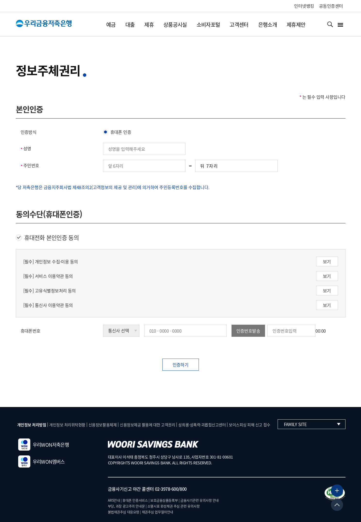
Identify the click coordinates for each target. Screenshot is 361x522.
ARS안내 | (115, 500)
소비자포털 (208, 24)
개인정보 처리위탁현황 (67, 425)
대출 (130, 24)
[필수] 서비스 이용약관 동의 (48, 276)
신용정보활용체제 (102, 425)
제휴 (149, 24)
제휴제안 (296, 24)
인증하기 (181, 364)
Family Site (312, 424)
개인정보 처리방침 (31, 425)
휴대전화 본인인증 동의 (47, 237)
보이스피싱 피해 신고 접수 (249, 425)
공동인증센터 (331, 6)
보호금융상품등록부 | (164, 500)
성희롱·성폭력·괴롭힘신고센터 (202, 425)
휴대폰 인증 (117, 132)
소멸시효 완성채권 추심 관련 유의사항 (173, 506)
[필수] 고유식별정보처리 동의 (49, 290)
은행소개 (267, 24)
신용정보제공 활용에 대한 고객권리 (147, 425)
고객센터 (239, 24)
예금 (111, 24)
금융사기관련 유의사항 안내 (199, 500)
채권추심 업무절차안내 (157, 511)
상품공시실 (175, 24)
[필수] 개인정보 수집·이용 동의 (50, 261)
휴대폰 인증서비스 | (135, 500)
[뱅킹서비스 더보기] (337, 490)
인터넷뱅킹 (304, 6)
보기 (327, 261)
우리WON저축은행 (43, 444)
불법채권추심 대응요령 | (124, 511)
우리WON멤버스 (41, 461)
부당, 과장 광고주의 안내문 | (127, 506)
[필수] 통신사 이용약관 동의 (48, 305)
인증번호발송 (248, 331)
